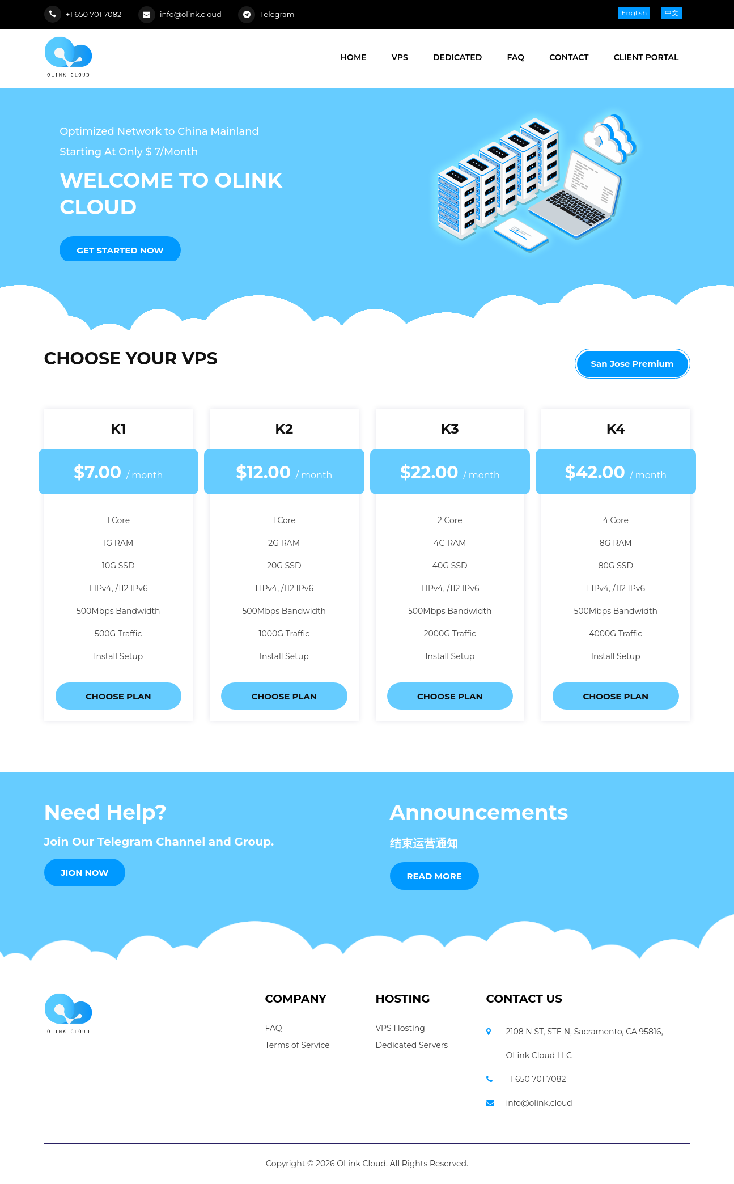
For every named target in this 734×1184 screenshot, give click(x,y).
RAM (124, 543)
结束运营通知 (424, 843)
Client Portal (646, 57)
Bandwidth (138, 611)
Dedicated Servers (412, 1045)
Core (121, 520)
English (634, 13)
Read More (434, 876)
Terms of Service (297, 1045)
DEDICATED (457, 57)
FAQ (515, 57)
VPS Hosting (400, 1028)
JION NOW (85, 872)
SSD (126, 566)
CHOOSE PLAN (118, 696)
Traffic (130, 634)
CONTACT (568, 57)
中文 (671, 13)
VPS (400, 57)
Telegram (266, 14)
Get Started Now (120, 251)
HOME (354, 57)
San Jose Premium (632, 363)
